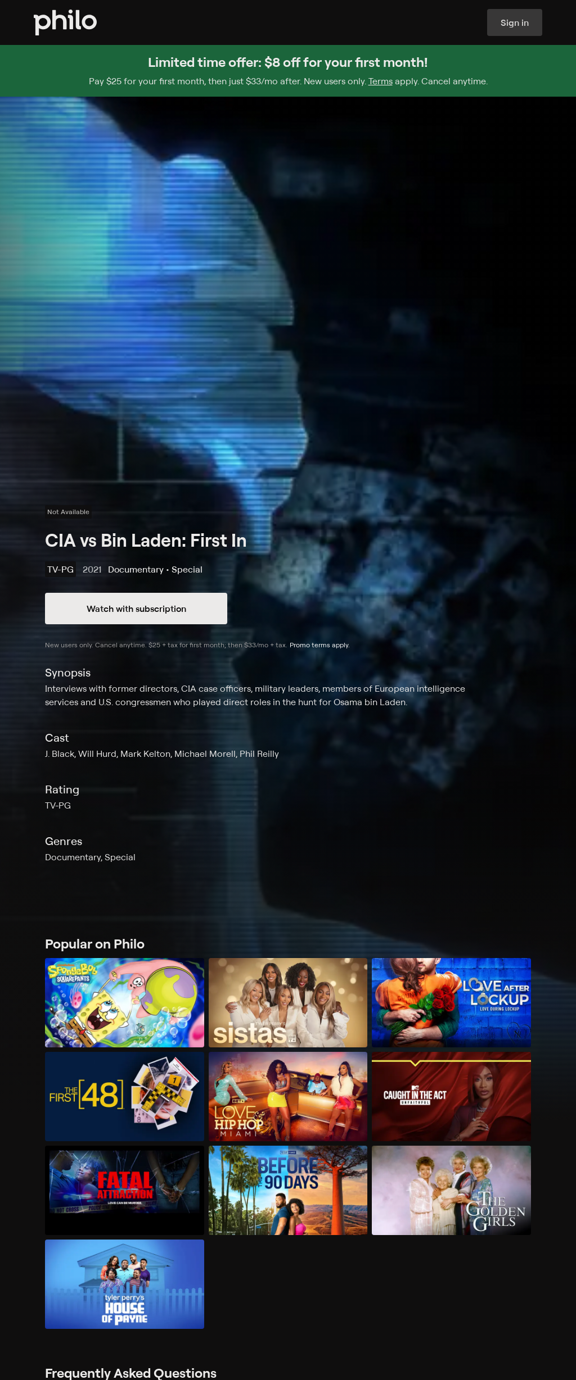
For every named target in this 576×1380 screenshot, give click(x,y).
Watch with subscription (136, 608)
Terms (380, 81)
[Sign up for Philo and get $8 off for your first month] (288, 71)
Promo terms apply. (320, 645)
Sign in (515, 22)
